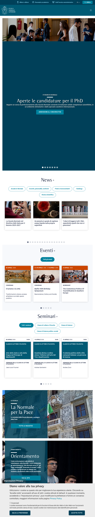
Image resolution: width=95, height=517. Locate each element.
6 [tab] (55, 167)
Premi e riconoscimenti (62, 189)
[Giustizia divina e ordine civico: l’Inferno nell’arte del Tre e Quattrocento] (46, 357)
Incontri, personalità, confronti (39, 189)
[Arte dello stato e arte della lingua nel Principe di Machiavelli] (18, 357)
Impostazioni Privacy (13, 481)
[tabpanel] (18, 218)
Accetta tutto (76, 513)
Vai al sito (26, 477)
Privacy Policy (56, 498)
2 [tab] (45, 167)
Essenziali (15, 503)
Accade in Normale (17, 189)
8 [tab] (45, 242)
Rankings (79, 189)
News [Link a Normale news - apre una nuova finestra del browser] (47, 180)
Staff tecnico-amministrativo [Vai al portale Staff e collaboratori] (62, 2)
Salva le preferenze (20, 513)
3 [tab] (47, 167)
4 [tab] (50, 167)
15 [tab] (61, 242)
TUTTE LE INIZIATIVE (26, 425)
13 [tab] (57, 242)
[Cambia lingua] (79, 2)
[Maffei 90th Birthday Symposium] (46, 282)
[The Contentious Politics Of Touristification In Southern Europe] (75, 281)
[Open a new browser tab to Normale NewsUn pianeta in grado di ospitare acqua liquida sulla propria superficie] (46, 215)
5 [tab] (52, 167)
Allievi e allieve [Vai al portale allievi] (23, 2)
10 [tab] (49, 242)
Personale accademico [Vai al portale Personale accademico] (40, 2)
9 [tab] (47, 242)
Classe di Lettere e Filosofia (46, 325)
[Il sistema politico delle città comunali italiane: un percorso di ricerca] (75, 357)
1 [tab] (42, 167)
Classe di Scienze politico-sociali (47, 331)
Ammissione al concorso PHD (50, 112)
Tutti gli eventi (47, 259)
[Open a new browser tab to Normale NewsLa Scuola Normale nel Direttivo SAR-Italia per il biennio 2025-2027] (18, 215)
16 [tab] (64, 242)
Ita (77, 2)
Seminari (47, 316)
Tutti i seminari (26, 325)
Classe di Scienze (66, 325)
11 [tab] (52, 242)
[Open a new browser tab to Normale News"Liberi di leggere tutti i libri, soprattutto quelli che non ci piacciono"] (75, 215)
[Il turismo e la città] (18, 284)
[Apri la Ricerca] (87, 2)
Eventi (47, 251)
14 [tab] (59, 242)
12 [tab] (54, 242)
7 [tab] (57, 167)
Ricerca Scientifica (47, 195)
